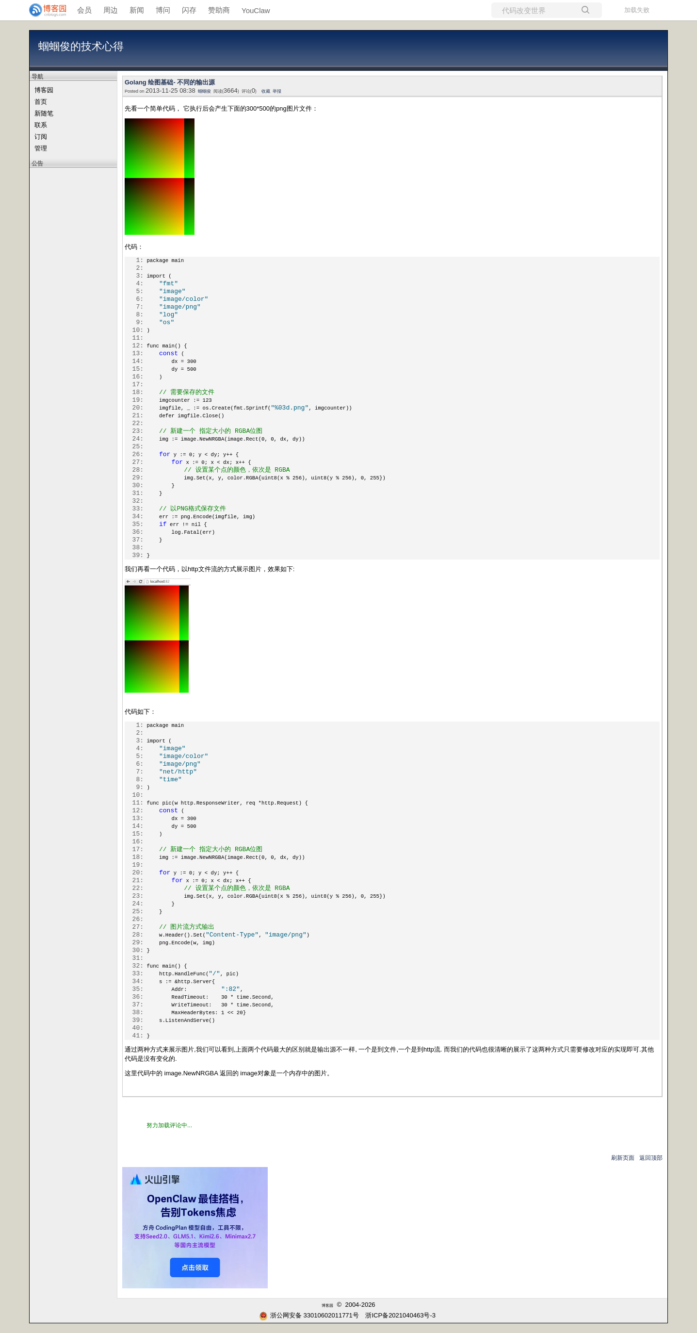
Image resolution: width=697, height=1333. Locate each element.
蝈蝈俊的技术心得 (81, 46)
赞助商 (219, 10)
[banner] (43, 10)
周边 (110, 10)
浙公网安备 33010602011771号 (309, 1315)
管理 (40, 148)
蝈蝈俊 (204, 91)
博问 (163, 10)
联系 (40, 125)
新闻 (137, 10)
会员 (84, 10)
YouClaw (256, 10)
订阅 (40, 136)
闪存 (189, 10)
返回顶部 (651, 1157)
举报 (277, 91)
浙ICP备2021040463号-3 (400, 1315)
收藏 (265, 91)
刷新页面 (622, 1157)
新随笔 (43, 113)
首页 (40, 101)
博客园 (43, 90)
